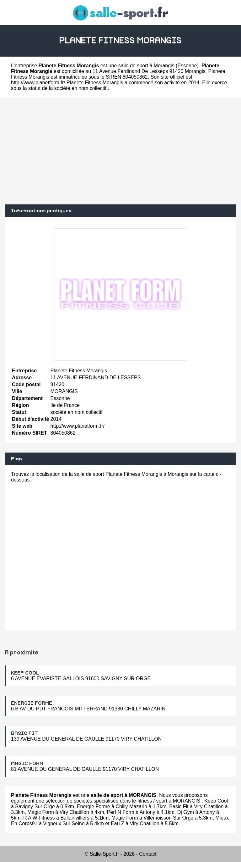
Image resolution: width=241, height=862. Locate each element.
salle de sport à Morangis (146, 65)
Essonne (187, 65)
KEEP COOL (25, 673)
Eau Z (117, 823)
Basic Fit (178, 806)
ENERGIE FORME (31, 703)
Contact (147, 854)
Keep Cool (216, 801)
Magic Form (40, 812)
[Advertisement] (120, 151)
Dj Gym (185, 812)
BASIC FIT (24, 733)
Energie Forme (93, 806)
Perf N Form (120, 812)
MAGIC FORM (27, 763)
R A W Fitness (39, 817)
